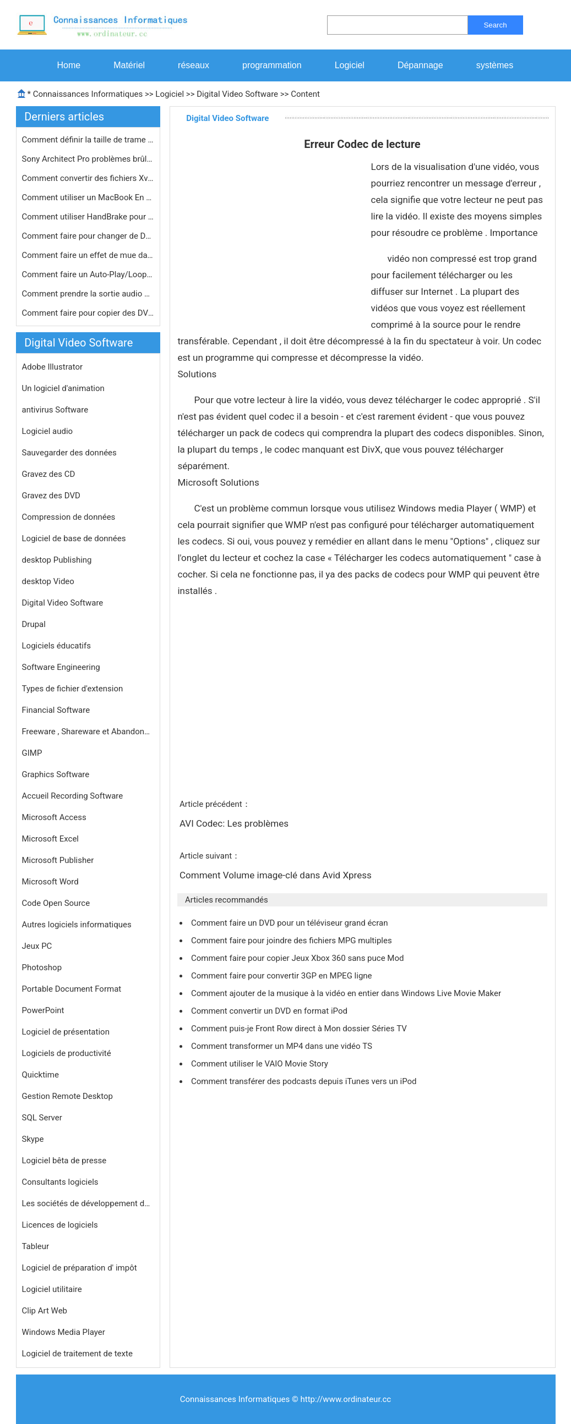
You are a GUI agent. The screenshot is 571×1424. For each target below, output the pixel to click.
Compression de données (69, 517)
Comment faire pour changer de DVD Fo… (88, 236)
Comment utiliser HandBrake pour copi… (88, 217)
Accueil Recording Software (72, 796)
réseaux (193, 65)
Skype (33, 1139)
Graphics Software (56, 774)
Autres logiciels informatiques (77, 925)
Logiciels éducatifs (56, 646)
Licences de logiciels (60, 1225)
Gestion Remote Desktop (67, 1096)
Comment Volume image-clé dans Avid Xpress (277, 875)
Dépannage (420, 65)
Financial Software (56, 710)
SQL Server (42, 1118)
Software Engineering (61, 667)
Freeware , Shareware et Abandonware (88, 731)
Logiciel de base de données (74, 538)
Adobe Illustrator (52, 367)
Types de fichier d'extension (72, 689)
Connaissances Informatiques (88, 94)
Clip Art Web (45, 1311)
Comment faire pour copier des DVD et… (88, 313)
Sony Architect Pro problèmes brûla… (88, 159)
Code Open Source (56, 903)
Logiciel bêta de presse (64, 1160)
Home (69, 65)
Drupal (34, 624)
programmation (272, 65)
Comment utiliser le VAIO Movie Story (260, 1064)
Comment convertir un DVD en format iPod (270, 1011)
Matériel (129, 65)
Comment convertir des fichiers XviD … (88, 178)
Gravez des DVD (51, 496)
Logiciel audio (47, 431)
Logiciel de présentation (66, 1032)
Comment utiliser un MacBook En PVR (88, 197)
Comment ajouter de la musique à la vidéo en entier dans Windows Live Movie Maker (347, 993)
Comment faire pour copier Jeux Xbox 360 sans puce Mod (298, 958)
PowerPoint (43, 1010)
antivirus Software (55, 410)
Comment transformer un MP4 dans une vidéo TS (282, 1046)
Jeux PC (37, 946)
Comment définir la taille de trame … (88, 140)
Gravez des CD (48, 474)
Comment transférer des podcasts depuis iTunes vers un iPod (304, 1081)
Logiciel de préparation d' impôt (79, 1268)
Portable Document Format (72, 989)
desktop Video (48, 581)
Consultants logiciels (60, 1182)
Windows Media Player (63, 1332)
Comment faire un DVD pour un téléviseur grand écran (290, 923)
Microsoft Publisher (58, 860)
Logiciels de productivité (66, 1053)
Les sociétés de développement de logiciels (88, 1203)
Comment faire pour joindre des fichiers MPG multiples (292, 940)
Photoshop (42, 967)
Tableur (36, 1246)
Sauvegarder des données (69, 453)
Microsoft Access (54, 817)
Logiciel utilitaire (52, 1289)
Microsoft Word (50, 882)
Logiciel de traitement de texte (77, 1354)
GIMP (32, 753)
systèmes (495, 65)
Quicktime (40, 1075)
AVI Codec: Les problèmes (235, 823)
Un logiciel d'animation (63, 388)
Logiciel (350, 65)
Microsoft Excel (50, 839)
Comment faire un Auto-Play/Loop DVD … (88, 274)
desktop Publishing (57, 560)
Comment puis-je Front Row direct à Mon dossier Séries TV (300, 1028)
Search (495, 25)
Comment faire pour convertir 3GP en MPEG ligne (282, 976)
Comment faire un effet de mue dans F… (88, 255)
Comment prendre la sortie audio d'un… (88, 294)
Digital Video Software (237, 94)
